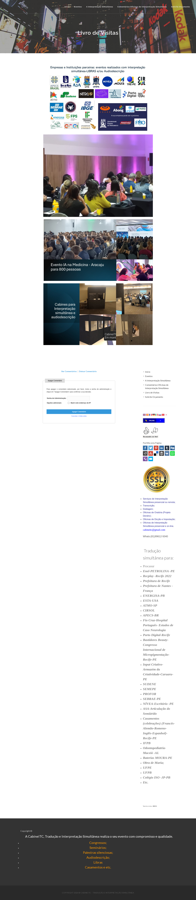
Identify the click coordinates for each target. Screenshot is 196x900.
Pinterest (156, 448)
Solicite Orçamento (154, 397)
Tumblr (167, 448)
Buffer (161, 453)
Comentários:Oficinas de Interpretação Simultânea (157, 386)
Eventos (149, 376)
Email (150, 459)
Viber (145, 459)
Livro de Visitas (152, 392)
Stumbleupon (150, 453)
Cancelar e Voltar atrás (79, 416)
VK (167, 453)
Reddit (145, 453)
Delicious (156, 453)
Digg (172, 448)
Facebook (145, 448)
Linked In (161, 448)
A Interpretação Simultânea (157, 380)
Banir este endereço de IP (79, 403)
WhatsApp (172, 453)
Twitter (150, 448)
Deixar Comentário (88, 371)
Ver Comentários (69, 371)
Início (67, 7)
